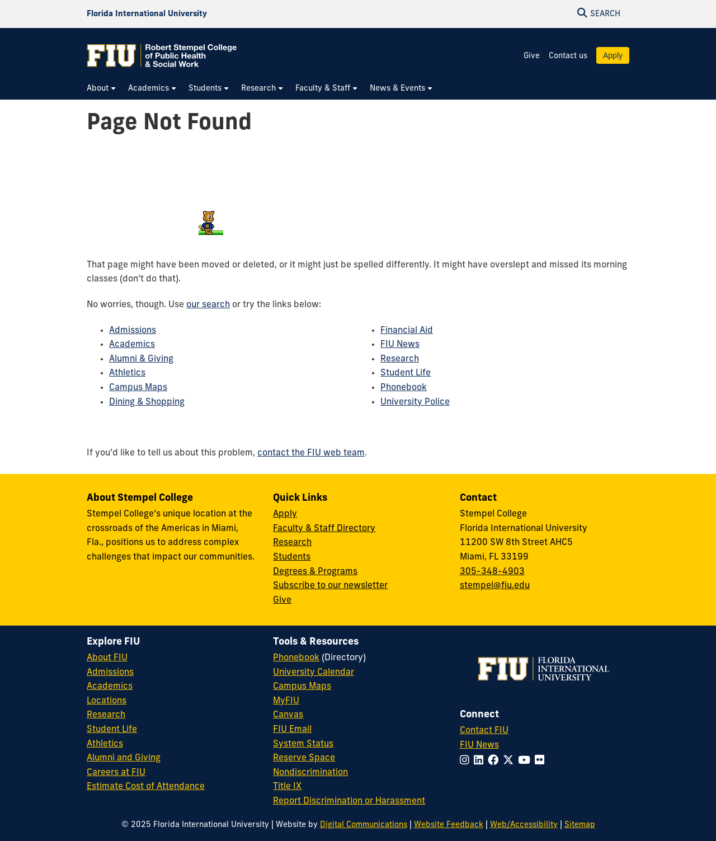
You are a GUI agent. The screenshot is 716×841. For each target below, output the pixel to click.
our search (208, 304)
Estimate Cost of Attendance (146, 786)
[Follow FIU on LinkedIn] (481, 761)
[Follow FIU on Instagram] (467, 761)
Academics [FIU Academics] (110, 686)
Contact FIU (484, 730)
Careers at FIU (116, 772)
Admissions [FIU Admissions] (110, 672)
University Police (415, 402)
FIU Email (292, 729)
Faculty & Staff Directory (324, 528)
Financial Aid (406, 330)
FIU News (400, 344)
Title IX (287, 786)
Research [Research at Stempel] (292, 542)
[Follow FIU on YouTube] (526, 761)
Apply (613, 55)
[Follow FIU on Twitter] (510, 761)
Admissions (132, 330)
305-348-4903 (492, 571)
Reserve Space (304, 758)
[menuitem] (102, 89)
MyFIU (286, 701)
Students (291, 557)
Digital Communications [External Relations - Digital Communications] (363, 825)
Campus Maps (138, 387)
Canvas (288, 715)
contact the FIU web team (311, 453)
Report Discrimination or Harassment (349, 801)
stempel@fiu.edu (495, 585)
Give (532, 56)
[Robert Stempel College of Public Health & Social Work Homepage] (162, 55)
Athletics (127, 373)
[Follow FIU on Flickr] (542, 761)
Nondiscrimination (310, 772)
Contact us (568, 56)
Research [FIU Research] (106, 715)
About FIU (107, 658)
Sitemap (579, 825)
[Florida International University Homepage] (147, 14)
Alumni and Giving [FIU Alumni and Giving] (124, 758)
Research (399, 359)
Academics (132, 344)
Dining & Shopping (147, 402)
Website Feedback (448, 825)
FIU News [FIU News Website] (479, 745)
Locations (106, 701)
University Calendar (313, 672)
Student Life (405, 373)
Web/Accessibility (524, 825)
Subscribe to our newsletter (330, 585)
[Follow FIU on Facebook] (495, 761)
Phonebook (403, 387)
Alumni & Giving (141, 359)
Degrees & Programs (315, 571)
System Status (303, 744)
